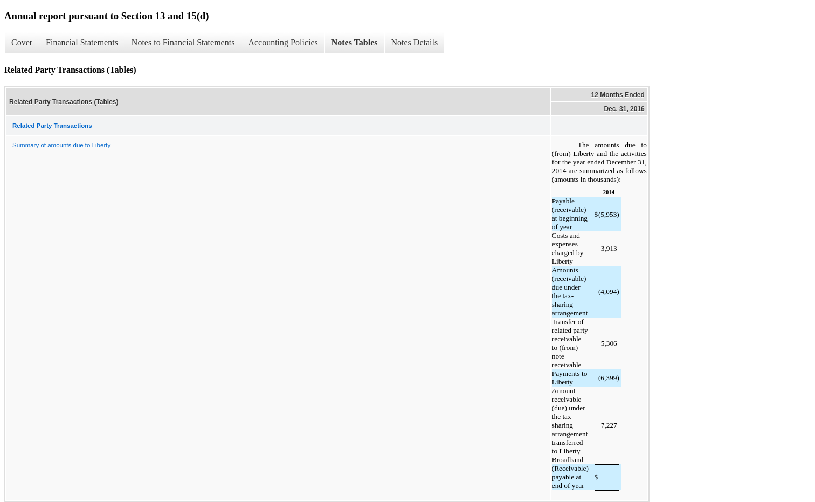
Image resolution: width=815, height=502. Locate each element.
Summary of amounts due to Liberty (61, 145)
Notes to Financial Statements (183, 42)
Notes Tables (354, 42)
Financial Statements (82, 42)
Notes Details (414, 42)
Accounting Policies (282, 42)
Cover (21, 42)
